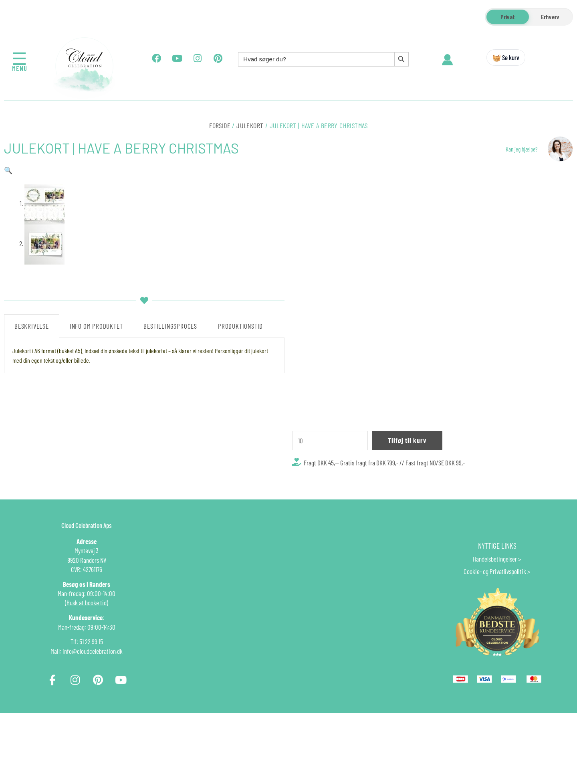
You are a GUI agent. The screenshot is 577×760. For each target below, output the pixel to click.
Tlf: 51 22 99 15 (87, 694)
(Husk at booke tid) (86, 655)
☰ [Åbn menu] (20, 58)
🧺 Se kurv (505, 57)
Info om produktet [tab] (96, 501)
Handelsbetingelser (495, 611)
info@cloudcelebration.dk (93, 703)
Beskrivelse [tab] (31, 501)
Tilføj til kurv (407, 440)
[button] (8, 170)
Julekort (249, 125)
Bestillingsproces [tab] (170, 501)
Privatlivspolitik (508, 624)
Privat (507, 16)
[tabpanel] (144, 530)
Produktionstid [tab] (240, 501)
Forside (219, 125)
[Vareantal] (330, 440)
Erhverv (550, 16)
